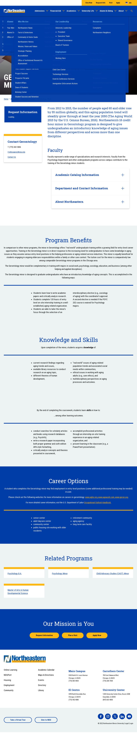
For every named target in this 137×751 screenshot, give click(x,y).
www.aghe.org (91, 497)
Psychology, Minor (60, 573)
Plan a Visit (72, 635)
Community (8, 690)
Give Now (88, 3)
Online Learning (10, 670)
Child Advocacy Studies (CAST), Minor (112, 573)
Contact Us (12, 157)
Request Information (44, 635)
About (121, 11)
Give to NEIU (46, 720)
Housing (7, 680)
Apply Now (97, 635)
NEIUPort (8, 675)
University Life (88, 11)
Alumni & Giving (106, 11)
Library (41, 690)
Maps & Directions (46, 675)
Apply (118, 3)
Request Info (100, 3)
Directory (42, 685)
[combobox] (128, 2)
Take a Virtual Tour (18, 720)
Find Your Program (28, 99)
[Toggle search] (131, 11)
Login (131, 723)
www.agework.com (106, 497)
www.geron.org (121, 497)
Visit (110, 3)
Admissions (40, 11)
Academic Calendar (46, 670)
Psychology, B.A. (15, 573)
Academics (71, 11)
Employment (9, 685)
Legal (126, 723)
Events (41, 680)
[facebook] (101, 716)
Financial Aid (55, 11)
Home (6, 99)
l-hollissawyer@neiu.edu (16, 152)
